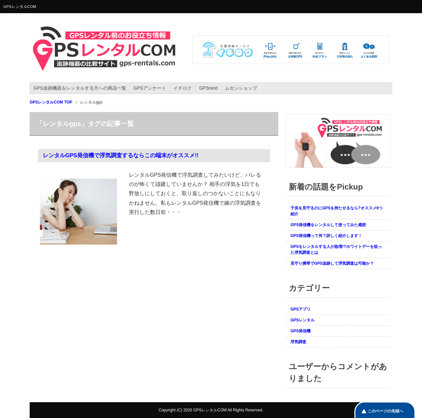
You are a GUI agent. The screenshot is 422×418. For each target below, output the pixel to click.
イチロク (182, 88)
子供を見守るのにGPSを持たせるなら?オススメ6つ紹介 (336, 211)
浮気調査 (298, 342)
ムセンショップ (241, 88)
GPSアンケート (150, 88)
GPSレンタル (302, 320)
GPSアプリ (300, 309)
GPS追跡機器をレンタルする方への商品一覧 (79, 88)
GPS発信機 (300, 331)
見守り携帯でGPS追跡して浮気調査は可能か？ (332, 263)
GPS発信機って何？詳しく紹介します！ (326, 235)
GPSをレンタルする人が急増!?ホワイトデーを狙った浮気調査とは (336, 249)
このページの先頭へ (385, 411)
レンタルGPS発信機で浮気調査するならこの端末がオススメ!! (120, 155)
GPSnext (208, 88)
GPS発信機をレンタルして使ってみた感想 (328, 225)
